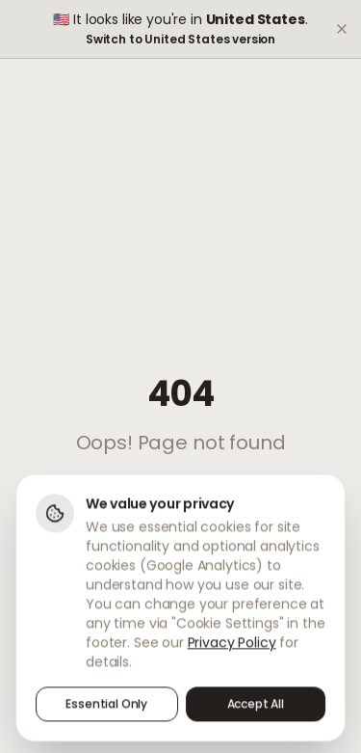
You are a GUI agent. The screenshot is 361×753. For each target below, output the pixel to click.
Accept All (256, 706)
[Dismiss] (341, 29)
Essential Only (106, 706)
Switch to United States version (180, 39)
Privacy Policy (232, 645)
